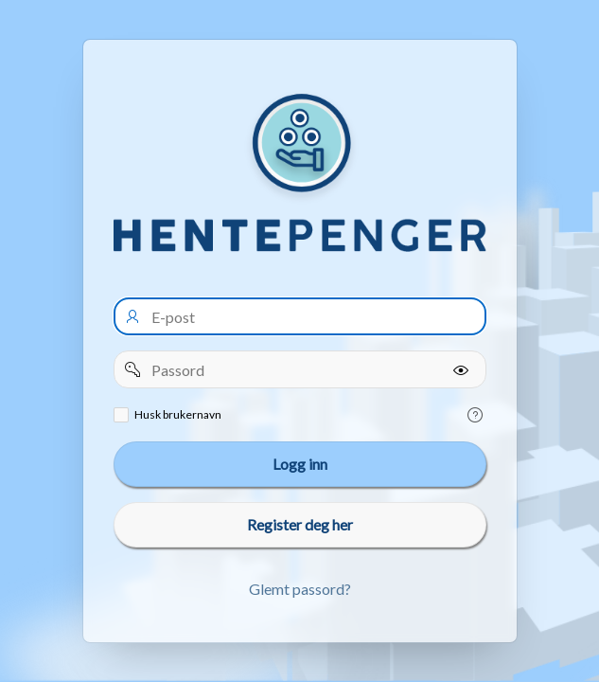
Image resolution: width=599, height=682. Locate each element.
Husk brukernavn (177, 414)
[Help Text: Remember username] (475, 415)
